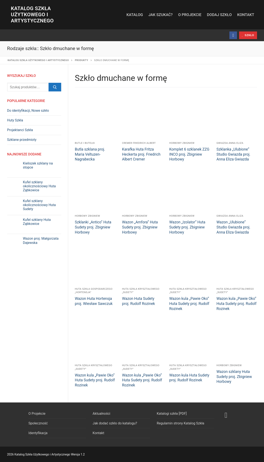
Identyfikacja (37, 433)
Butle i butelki (85, 142)
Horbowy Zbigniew (181, 142)
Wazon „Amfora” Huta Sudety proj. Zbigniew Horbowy (140, 227)
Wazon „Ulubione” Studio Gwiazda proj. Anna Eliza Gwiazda (233, 227)
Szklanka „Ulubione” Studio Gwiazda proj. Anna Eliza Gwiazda (233, 154)
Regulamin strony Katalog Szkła (180, 423)
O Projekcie (36, 414)
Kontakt (98, 433)
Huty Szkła (15, 120)
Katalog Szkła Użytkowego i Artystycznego (32, 14)
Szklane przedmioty (22, 140)
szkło (248, 35)
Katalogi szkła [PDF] (172, 414)
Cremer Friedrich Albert (139, 142)
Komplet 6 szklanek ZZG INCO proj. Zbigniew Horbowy (189, 154)
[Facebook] (233, 35)
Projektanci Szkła (20, 130)
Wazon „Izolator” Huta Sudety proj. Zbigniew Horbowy (187, 227)
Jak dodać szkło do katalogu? (115, 423)
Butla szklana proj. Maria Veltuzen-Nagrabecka (90, 154)
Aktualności (101, 414)
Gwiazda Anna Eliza (230, 142)
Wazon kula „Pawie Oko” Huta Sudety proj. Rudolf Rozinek (189, 303)
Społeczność (38, 423)
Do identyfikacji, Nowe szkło (28, 111)
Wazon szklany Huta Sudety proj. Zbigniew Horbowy (234, 377)
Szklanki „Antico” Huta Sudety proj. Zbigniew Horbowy (93, 227)
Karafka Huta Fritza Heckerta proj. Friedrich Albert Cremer (141, 154)
